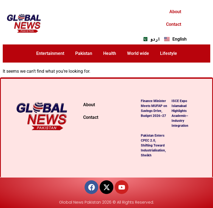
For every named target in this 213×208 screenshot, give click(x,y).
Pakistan (83, 53)
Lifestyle (168, 53)
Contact (173, 24)
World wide (138, 53)
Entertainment (50, 53)
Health (109, 53)
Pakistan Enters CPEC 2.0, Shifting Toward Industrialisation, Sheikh (153, 145)
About (175, 11)
